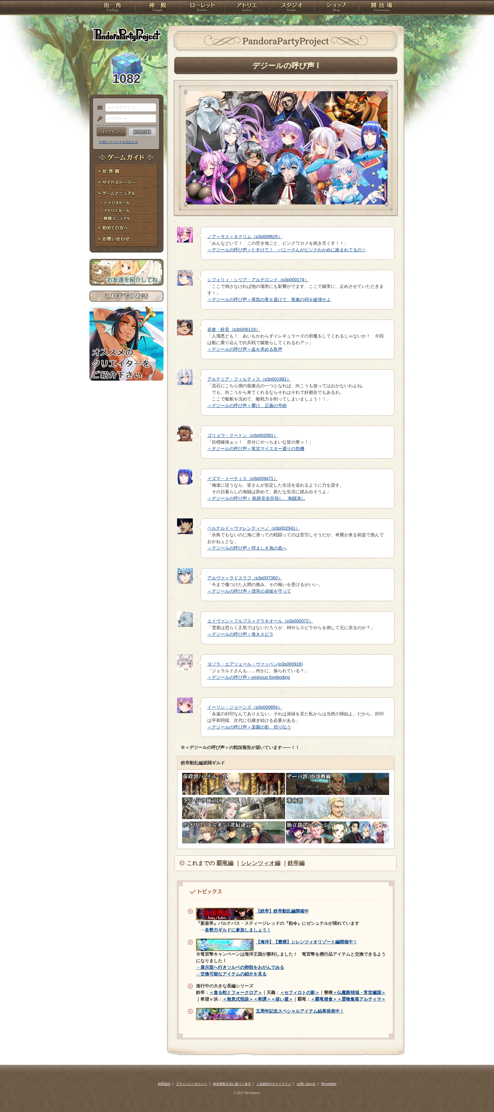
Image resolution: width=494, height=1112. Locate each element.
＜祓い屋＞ (282, 999)
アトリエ (247, 8)
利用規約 (164, 1084)
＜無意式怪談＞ (237, 999)
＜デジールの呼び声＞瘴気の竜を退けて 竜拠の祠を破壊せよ (269, 299)
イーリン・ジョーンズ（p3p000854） (244, 707)
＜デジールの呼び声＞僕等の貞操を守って (249, 591)
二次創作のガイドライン (273, 1084)
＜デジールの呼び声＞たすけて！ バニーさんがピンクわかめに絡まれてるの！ (286, 249)
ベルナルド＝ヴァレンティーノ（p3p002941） (253, 528)
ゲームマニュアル (126, 193)
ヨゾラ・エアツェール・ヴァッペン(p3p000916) (255, 664)
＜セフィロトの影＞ (299, 992)
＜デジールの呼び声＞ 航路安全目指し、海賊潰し (256, 498)
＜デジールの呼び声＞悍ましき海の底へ (247, 547)
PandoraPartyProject (126, 34)
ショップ (336, 8)
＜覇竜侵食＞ (324, 999)
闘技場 (382, 8)
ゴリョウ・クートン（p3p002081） (242, 435)
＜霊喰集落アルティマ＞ (361, 999)
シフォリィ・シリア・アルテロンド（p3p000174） (258, 279)
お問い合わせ (126, 239)
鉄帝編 (296, 863)
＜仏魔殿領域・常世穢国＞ (359, 992)
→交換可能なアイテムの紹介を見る (231, 973)
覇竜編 (224, 863)
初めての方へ (126, 228)
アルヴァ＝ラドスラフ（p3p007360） (244, 577)
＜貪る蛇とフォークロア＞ (235, 992)
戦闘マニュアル (126, 219)
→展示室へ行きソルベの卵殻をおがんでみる (240, 967)
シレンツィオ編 (260, 863)
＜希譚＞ (262, 999)
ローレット (202, 8)
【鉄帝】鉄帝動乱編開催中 (282, 911)
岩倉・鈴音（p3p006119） (233, 329)
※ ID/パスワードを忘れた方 (118, 142)
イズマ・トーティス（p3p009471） (242, 478)
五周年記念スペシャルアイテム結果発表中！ (300, 1011)
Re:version (328, 1084)
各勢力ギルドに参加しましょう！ (238, 929)
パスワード (98, 119)
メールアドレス (98, 108)
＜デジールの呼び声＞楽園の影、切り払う (249, 726)
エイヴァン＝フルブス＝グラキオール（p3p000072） (260, 620)
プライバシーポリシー (191, 1084)
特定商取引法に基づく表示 (232, 1084)
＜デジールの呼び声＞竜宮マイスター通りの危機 (255, 448)
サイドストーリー (126, 182)
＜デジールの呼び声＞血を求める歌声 (244, 349)
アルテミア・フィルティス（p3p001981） (249, 379)
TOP (112, 8)
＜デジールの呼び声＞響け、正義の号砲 (247, 405)
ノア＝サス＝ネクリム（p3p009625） (244, 236)
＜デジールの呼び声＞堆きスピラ (240, 634)
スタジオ (291, 8)
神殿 (157, 8)
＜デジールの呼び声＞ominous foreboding (248, 677)
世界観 (126, 171)
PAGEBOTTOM (478, 1095)
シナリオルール (126, 203)
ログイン (111, 132)
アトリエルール (126, 211)
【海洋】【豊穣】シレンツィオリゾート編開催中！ (306, 941)
